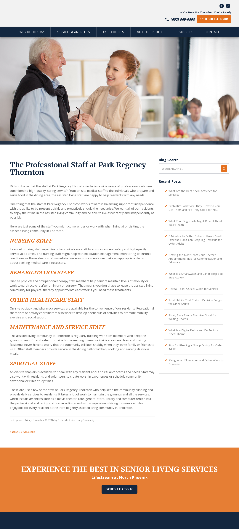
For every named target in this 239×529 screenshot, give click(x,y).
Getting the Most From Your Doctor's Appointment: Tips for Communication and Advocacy (195, 258)
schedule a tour (214, 19)
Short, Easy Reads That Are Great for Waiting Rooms (192, 317)
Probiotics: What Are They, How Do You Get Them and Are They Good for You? (194, 207)
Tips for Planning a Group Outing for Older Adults (196, 347)
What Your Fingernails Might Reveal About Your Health (195, 223)
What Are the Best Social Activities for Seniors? (193, 192)
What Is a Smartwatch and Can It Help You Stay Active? (196, 275)
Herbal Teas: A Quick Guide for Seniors (193, 289)
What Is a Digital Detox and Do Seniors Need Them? (193, 332)
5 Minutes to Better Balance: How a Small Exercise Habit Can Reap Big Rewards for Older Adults (195, 239)
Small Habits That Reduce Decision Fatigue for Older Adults (196, 302)
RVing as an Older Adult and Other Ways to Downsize (196, 362)
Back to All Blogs (22, 431)
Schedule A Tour (119, 489)
